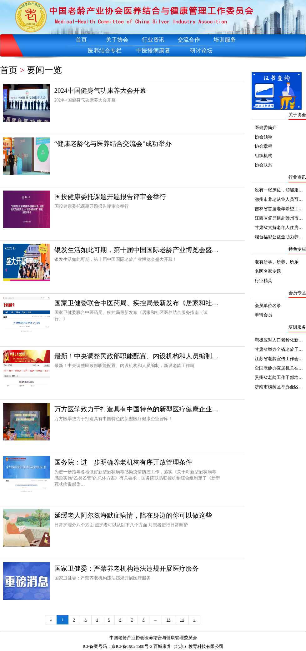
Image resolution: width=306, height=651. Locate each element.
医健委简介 (266, 127)
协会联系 (263, 165)
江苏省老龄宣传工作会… (279, 358)
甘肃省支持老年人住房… (279, 227)
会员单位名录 (268, 305)
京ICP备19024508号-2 (131, 646)
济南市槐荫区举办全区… (279, 387)
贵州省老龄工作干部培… (279, 377)
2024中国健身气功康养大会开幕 (100, 90)
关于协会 (117, 40)
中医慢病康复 (153, 50)
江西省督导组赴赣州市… (279, 218)
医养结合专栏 (105, 50)
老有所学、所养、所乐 (276, 262)
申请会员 (263, 315)
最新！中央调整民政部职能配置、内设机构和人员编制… (136, 356)
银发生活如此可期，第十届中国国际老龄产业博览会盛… (136, 250)
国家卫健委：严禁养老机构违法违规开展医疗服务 (126, 568)
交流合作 (189, 40)
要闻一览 (44, 70)
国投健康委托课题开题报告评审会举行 (110, 197)
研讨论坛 (201, 50)
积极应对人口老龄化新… (279, 340)
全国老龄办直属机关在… (279, 368)
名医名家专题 (268, 271)
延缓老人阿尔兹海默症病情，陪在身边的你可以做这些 (133, 515)
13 (168, 620)
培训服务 (224, 40)
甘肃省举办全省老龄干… (279, 349)
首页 (81, 40)
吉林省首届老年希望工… (279, 208)
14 (182, 620)
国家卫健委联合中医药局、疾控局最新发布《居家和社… (136, 303)
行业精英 (263, 280)
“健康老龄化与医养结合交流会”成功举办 (113, 143)
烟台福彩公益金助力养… (279, 237)
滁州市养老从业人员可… (279, 199)
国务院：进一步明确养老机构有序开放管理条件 (123, 462)
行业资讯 (153, 40)
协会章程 (263, 146)
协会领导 (263, 137)
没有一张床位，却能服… (279, 190)
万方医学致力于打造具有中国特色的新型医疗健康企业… (136, 409)
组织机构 (263, 155)
